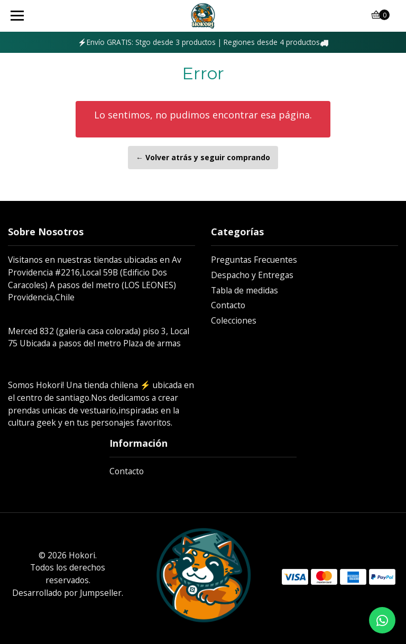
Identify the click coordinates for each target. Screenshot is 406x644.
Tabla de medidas (244, 290)
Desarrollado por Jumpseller (67, 593)
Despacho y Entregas (252, 275)
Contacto (228, 305)
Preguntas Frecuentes (254, 259)
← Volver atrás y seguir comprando (203, 157)
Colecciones (233, 320)
